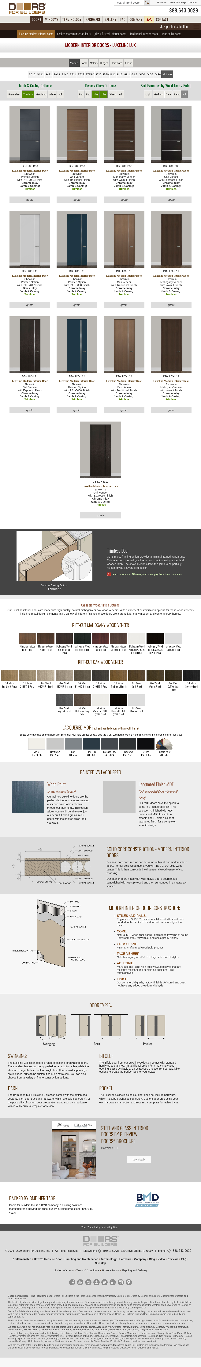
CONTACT (162, 19)
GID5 (150, 74)
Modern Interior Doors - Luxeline (100, 45)
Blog (152, 1259)
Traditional (144, 34)
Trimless (28, 94)
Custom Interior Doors (172, 1296)
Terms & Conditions (87, 1270)
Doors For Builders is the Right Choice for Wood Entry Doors (84, 1296)
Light (148, 94)
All (60, 94)
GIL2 (127, 74)
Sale (149, 19)
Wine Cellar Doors (17, 1298)
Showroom (89, 1250)
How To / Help (178, 2)
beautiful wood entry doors (64, 1311)
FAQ (122, 19)
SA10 (32, 74)
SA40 (65, 74)
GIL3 (134, 74)
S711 (73, 74)
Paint (177, 94)
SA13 (56, 74)
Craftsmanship (22, 1259)
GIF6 (158, 74)
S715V (90, 74)
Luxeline (36, 34)
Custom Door (141, 1314)
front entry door (20, 1302)
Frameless (14, 94)
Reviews (161, 2)
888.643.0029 (183, 10)
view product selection (174, 26)
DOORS (36, 19)
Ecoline (74, 34)
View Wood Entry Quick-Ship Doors (100, 1227)
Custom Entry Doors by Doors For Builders (138, 1296)
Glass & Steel (110, 34)
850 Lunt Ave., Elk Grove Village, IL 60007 (128, 1250)
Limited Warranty (64, 1270)
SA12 (48, 74)
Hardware (116, 63)
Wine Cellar (171, 34)
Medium (158, 94)
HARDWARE (93, 19)
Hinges (104, 63)
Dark (168, 94)
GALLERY (110, 19)
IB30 (106, 74)
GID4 (142, 74)
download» (139, 1159)
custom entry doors (155, 1311)
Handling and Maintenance (81, 1259)
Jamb (84, 63)
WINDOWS (51, 19)
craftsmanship (51, 1307)
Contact (193, 2)
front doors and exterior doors (94, 1311)
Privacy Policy (110, 1270)
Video (161, 1259)
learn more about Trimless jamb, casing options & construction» (147, 574)
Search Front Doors (132, 2)
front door (17, 1320)
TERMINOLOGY (71, 19)
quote (30, 199)
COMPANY (135, 19)
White (52, 94)
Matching (41, 94)
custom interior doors (181, 1311)
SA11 (40, 74)
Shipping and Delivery (134, 1270)
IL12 (119, 74)
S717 (98, 74)
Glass (112, 94)
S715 (81, 74)
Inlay (96, 94)
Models (74, 63)
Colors (94, 63)
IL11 (112, 74)
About (128, 63)
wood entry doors (183, 1320)
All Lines (167, 74)
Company (140, 1259)
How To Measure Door (48, 1259)
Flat (81, 94)
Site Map (100, 1263)
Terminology (109, 1259)
